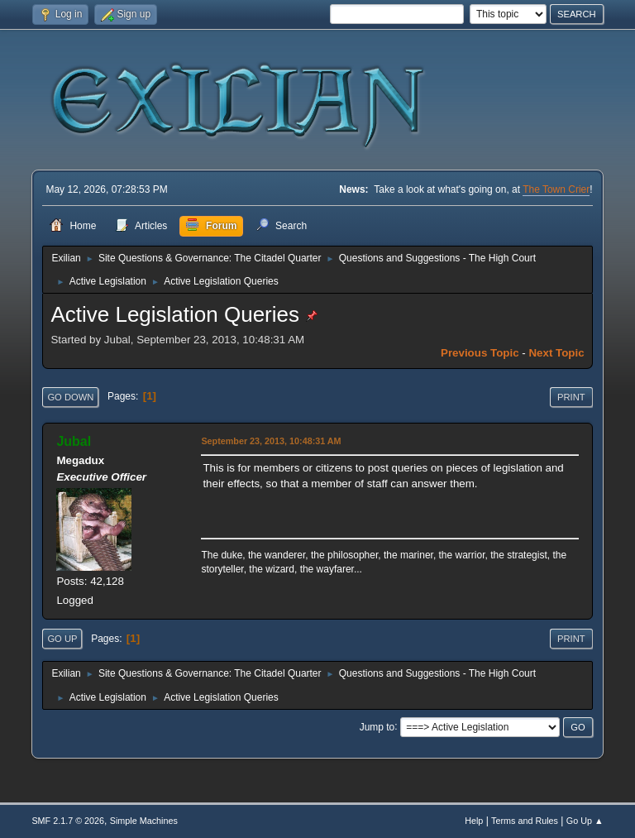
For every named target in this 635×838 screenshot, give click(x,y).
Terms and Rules (524, 821)
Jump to (377, 726)
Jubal (73, 441)
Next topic (556, 353)
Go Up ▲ (585, 821)
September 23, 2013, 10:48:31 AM (271, 441)
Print (571, 397)
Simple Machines (144, 821)
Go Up (62, 639)
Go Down (70, 397)
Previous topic (480, 353)
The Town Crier (556, 189)
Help (474, 821)
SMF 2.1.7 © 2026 (67, 821)
